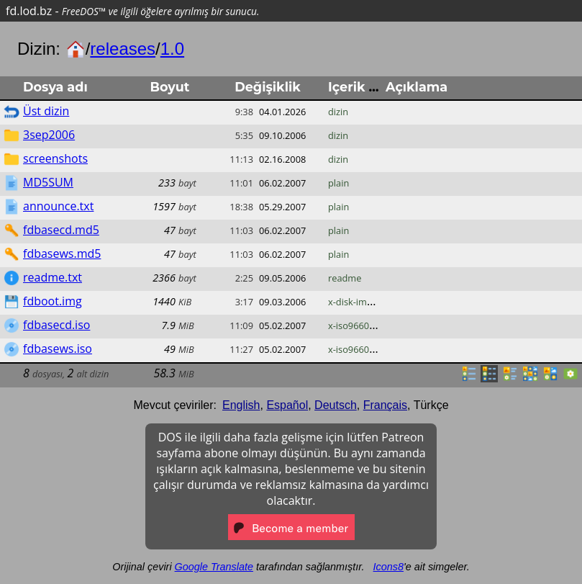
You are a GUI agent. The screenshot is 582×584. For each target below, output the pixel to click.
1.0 (172, 48)
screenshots (55, 158)
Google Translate (214, 566)
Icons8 (388, 566)
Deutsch (335, 405)
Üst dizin (46, 111)
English (241, 405)
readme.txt (52, 277)
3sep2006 (49, 135)
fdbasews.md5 (62, 253)
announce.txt (58, 206)
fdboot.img (52, 301)
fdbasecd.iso (56, 325)
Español (287, 405)
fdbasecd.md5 (61, 230)
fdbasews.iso (57, 348)
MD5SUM (48, 182)
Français (385, 405)
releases (122, 48)
